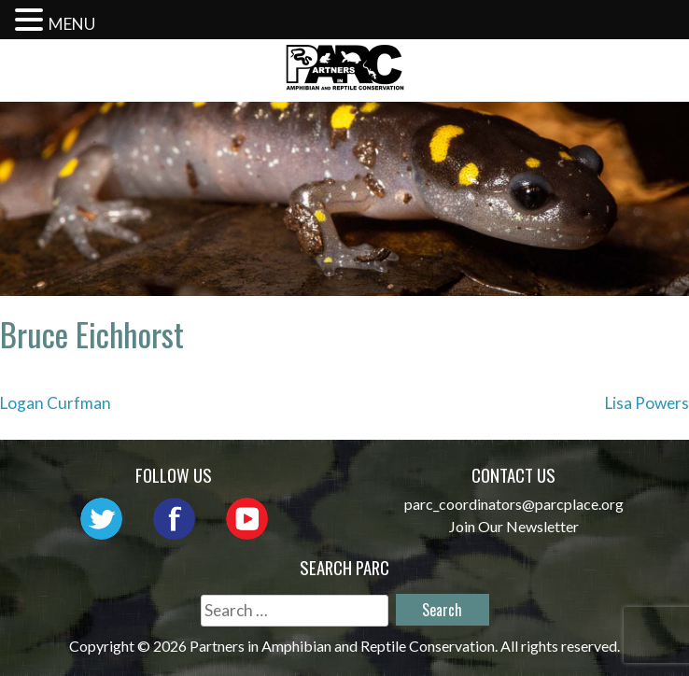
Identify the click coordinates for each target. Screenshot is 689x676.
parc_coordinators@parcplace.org (514, 504)
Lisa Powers (647, 403)
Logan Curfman (55, 403)
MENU (72, 24)
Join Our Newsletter (514, 526)
